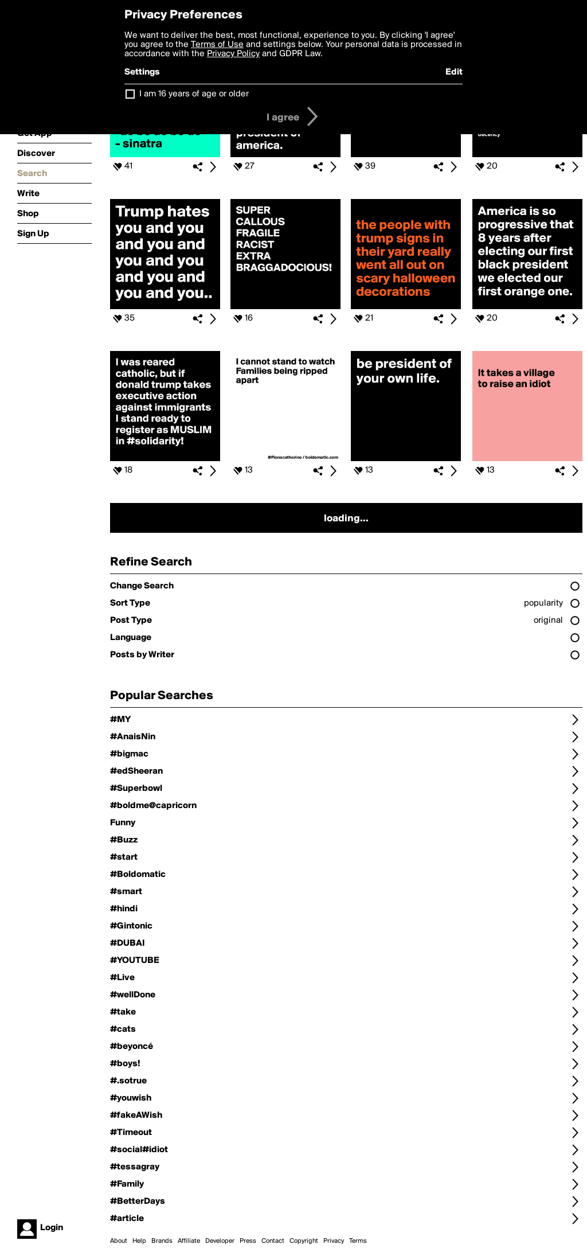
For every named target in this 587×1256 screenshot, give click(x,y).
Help (139, 1241)
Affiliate (189, 1241)
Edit (454, 72)
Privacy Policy (233, 53)
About (118, 1241)
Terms (358, 1241)
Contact (272, 1241)
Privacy (333, 1241)
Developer (219, 1241)
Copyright (303, 1241)
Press (248, 1241)
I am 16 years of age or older (194, 94)
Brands (162, 1241)
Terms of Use (217, 44)
